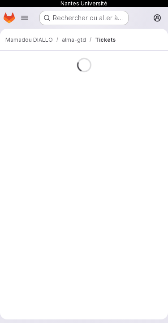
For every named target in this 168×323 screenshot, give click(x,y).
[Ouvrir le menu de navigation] (24, 18)
